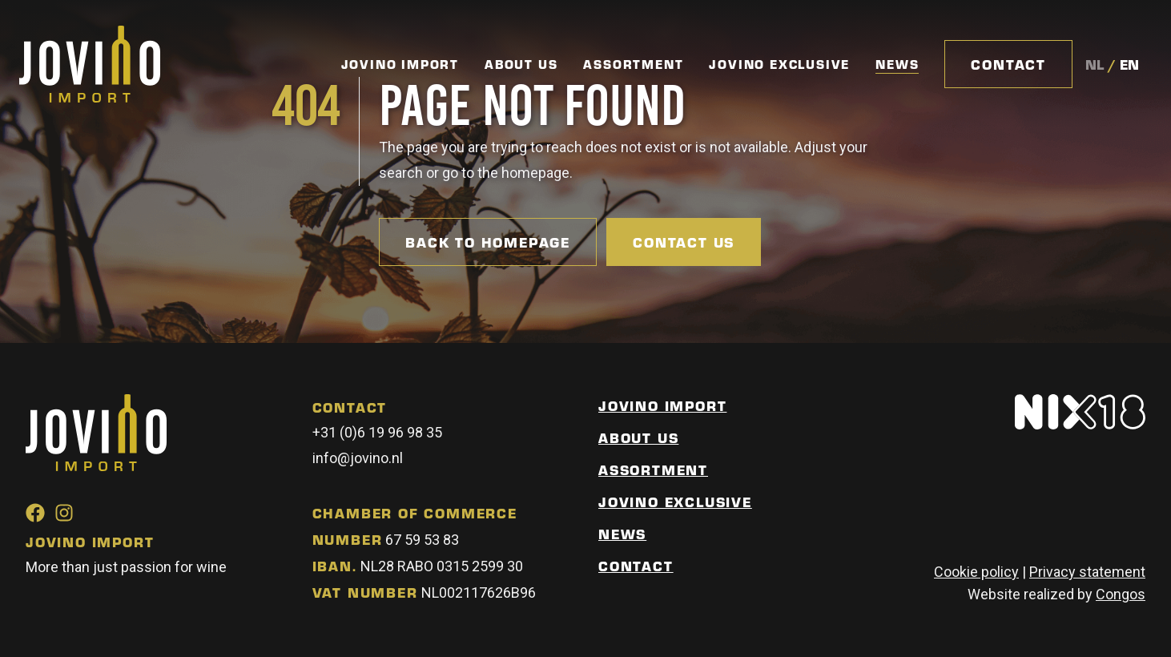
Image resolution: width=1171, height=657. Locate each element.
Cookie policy (976, 571)
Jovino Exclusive (779, 63)
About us (638, 437)
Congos (1120, 594)
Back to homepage (487, 242)
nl (1094, 64)
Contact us (683, 242)
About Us (521, 63)
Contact (1008, 64)
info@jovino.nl (357, 457)
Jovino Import (400, 63)
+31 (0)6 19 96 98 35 (377, 432)
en (1129, 64)
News (897, 64)
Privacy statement (1087, 571)
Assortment (633, 63)
